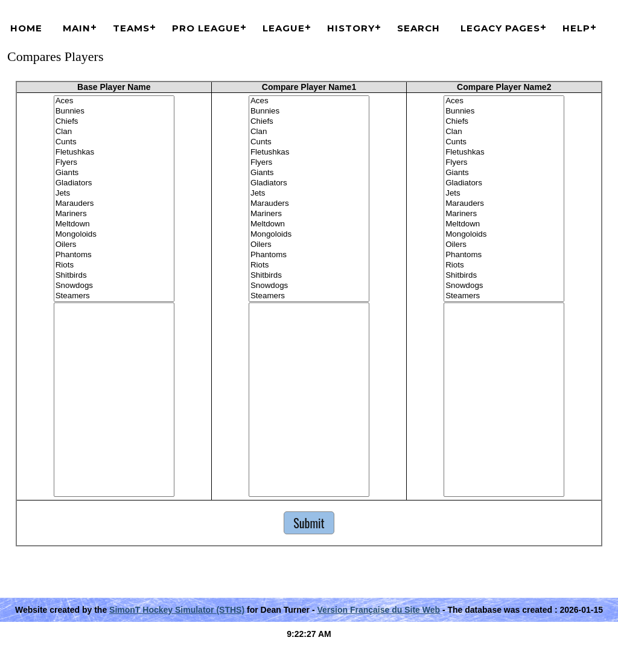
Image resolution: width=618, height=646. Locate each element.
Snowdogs (114, 286)
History (351, 28)
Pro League (206, 28)
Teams (131, 28)
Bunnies (114, 111)
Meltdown (114, 224)
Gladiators (114, 183)
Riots (114, 265)
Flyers (114, 163)
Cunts (114, 142)
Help (576, 28)
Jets (114, 193)
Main (77, 28)
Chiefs (114, 122)
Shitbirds (114, 275)
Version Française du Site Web (378, 610)
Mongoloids (114, 234)
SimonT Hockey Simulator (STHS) (176, 610)
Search (418, 28)
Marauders (114, 204)
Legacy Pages (500, 28)
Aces (114, 101)
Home (26, 28)
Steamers (114, 296)
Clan (114, 132)
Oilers (114, 245)
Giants (114, 173)
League (284, 28)
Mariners (114, 214)
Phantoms (114, 255)
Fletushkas (114, 152)
